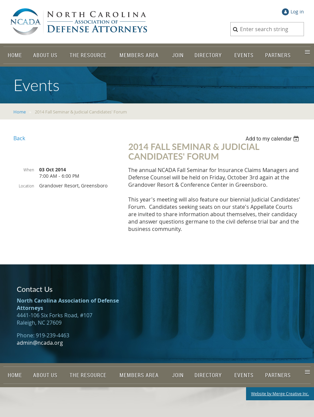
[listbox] (273, 139)
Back (19, 138)
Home (19, 112)
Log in (297, 11)
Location (26, 185)
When (28, 169)
